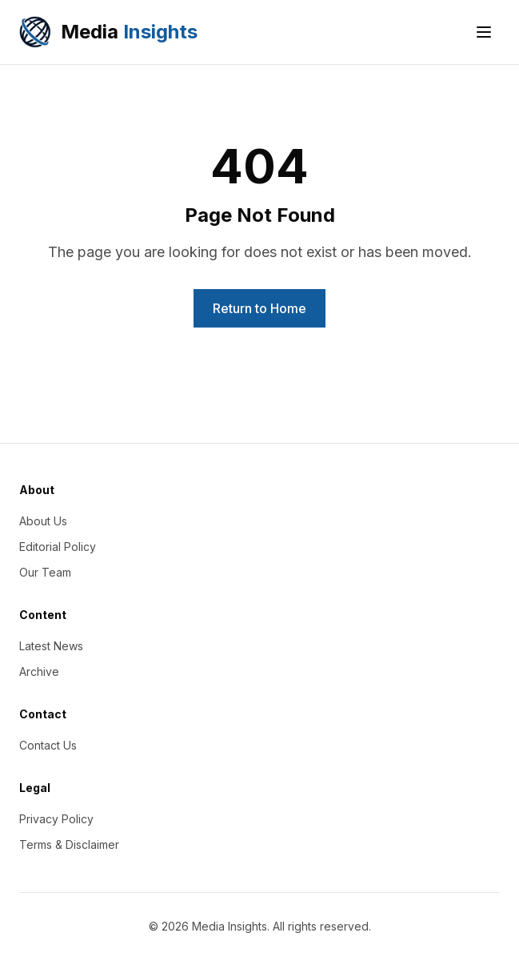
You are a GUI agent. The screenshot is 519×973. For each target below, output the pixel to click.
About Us (43, 521)
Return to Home (259, 308)
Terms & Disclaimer (69, 844)
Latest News (51, 646)
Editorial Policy (57, 546)
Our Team (45, 572)
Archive (39, 671)
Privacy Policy (56, 819)
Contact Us (48, 745)
